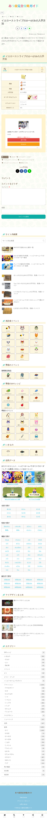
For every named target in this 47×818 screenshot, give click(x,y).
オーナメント (22, 408)
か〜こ (23, 512)
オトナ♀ (29, 533)
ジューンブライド (36, 425)
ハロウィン (22, 433)
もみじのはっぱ (36, 401)
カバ (7, 550)
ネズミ (7, 565)
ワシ (18, 572)
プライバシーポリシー (23, 804)
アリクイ (18, 542)
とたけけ (8, 346)
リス (7, 572)
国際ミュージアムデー (22, 425)
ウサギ (40, 542)
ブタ (40, 565)
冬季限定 (36, 378)
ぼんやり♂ (7, 529)
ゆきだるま (8, 353)
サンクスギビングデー (36, 433)
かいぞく (8, 331)
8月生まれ (40, 586)
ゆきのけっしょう (8, 408)
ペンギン (7, 569)
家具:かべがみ (23, 162)
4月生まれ (40, 582)
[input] (23, 244)
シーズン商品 (8, 378)
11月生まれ (29, 590)
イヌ (29, 542)
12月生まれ (40, 590)
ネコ (40, 561)
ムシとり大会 (22, 418)
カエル (40, 546)
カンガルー (18, 550)
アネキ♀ (40, 533)
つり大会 (8, 418)
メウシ (18, 569)
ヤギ (29, 569)
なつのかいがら (36, 394)
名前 (3, 210)
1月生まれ (7, 582)
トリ (18, 561)
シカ (7, 557)
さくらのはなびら (22, 394)
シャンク (8, 339)
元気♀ (18, 533)
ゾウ (18, 557)
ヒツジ (29, 565)
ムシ (8, 455)
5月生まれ (7, 586)
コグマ (7, 554)
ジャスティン (36, 331)
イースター (36, 418)
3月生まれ (29, 582)
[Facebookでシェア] (21, 28)
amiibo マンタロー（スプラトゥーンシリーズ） (21, 132)
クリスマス (8, 440)
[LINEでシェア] (29, 28)
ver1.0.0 (12, 157)
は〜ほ (38, 515)
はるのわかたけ (8, 394)
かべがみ (5, 157)
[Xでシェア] (17, 28)
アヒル (7, 542)
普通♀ (7, 533)
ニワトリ (29, 561)
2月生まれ (18, 582)
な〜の (23, 515)
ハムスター (18, 565)
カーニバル (36, 440)
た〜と (9, 515)
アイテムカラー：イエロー (24, 157)
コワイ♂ (29, 529)
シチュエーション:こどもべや (26, 159)
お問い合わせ (23, 807)
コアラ (40, 550)
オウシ (18, 546)
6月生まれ (18, 586)
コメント (5, 187)
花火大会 (8, 433)
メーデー (8, 425)
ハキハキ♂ (18, 529)
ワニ (29, 572)
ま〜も (9, 519)
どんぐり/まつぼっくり (8, 401)
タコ (29, 557)
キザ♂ (40, 529)
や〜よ (23, 519)
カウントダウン (22, 440)
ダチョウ (40, 557)
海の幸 (36, 455)
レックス (8, 360)
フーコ (22, 346)
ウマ (7, 546)
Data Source (23, 800)
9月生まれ (7, 590)
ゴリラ (18, 554)
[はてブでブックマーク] (25, 28)
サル (40, 554)
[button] (43, 244)
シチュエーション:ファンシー (10, 162)
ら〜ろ (38, 519)
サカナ (22, 455)
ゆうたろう (36, 346)
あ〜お (9, 512)
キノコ (22, 401)
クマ (29, 550)
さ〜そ (38, 512)
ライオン (40, 569)
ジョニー (22, 339)
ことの (22, 331)
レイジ (36, 353)
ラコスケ (22, 353)
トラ (7, 561)
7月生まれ (29, 586)
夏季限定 (22, 378)
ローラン (22, 360)
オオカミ (29, 546)
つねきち (36, 339)
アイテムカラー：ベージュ (9, 159)
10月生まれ (18, 590)
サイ (29, 554)
